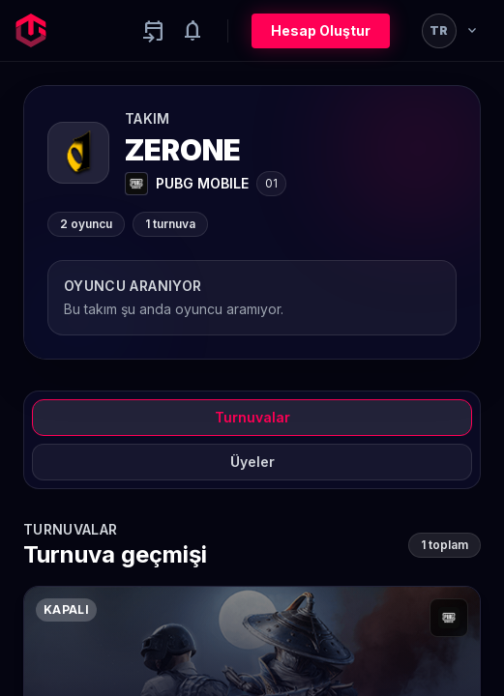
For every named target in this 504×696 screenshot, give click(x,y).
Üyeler (252, 461)
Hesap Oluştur (321, 30)
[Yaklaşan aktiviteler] (153, 31)
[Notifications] (192, 31)
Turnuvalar (252, 417)
